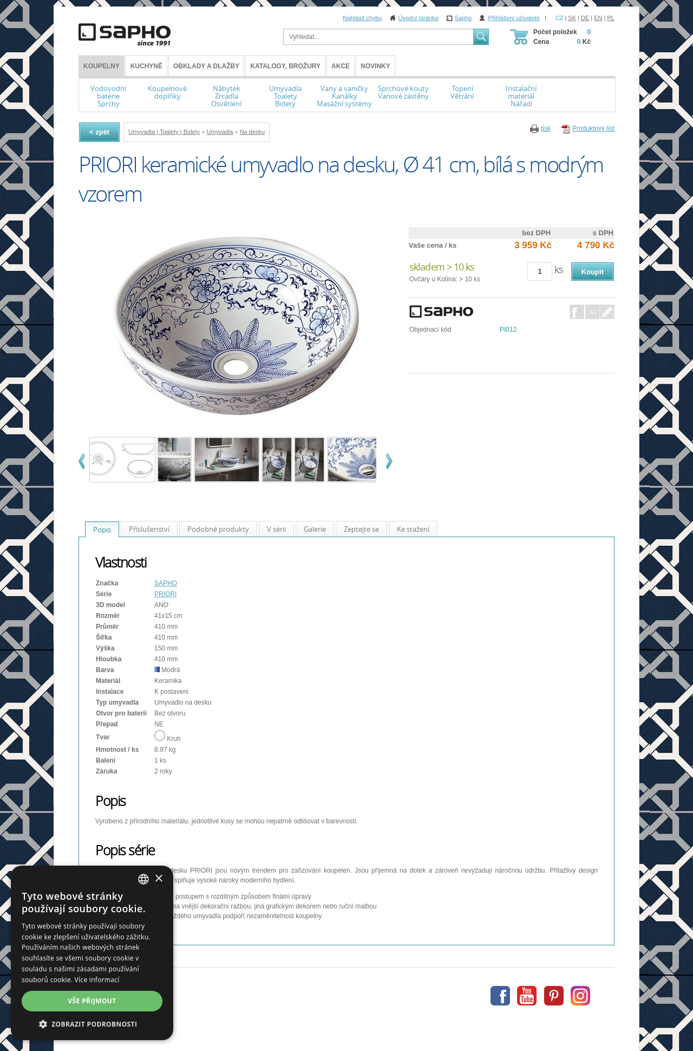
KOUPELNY (101, 66)
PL (610, 18)
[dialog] (92, 953)
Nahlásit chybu (362, 18)
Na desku (252, 131)
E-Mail (592, 312)
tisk (546, 128)
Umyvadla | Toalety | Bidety (164, 131)
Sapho (463, 18)
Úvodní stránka (418, 18)
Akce (340, 66)
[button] (92, 1023)
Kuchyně (146, 66)
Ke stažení (413, 529)
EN (598, 18)
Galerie (315, 529)
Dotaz (607, 312)
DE (585, 18)
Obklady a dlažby (206, 66)
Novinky (375, 66)
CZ (559, 18)
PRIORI (165, 594)
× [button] (158, 879)
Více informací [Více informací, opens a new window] (97, 979)
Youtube (527, 995)
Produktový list (593, 128)
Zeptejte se (361, 529)
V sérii (276, 529)
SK (572, 18)
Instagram (580, 995)
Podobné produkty (218, 529)
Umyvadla (220, 131)
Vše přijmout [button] (92, 1000)
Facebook (577, 312)
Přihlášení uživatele (513, 18)
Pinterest (554, 995)
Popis (102, 529)
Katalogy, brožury (285, 66)
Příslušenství (149, 529)
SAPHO (165, 583)
